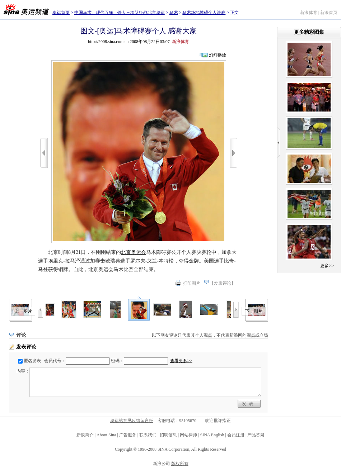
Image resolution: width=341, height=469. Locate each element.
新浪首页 (328, 12)
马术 (173, 12)
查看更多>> (181, 360)
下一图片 (253, 311)
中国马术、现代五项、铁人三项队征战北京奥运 (119, 12)
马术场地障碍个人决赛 (203, 12)
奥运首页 (61, 12)
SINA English (212, 434)
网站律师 (188, 434)
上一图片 (23, 311)
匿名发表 (32, 360)
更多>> (327, 265)
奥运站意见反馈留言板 (131, 420)
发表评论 (222, 283)
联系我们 (148, 434)
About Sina (106, 434)
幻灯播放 (217, 55)
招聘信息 (168, 434)
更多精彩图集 (309, 32)
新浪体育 (308, 12)
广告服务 (127, 434)
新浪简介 (85, 434)
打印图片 (191, 283)
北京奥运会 (133, 252)
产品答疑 (256, 434)
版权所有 (179, 463)
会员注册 (235, 434)
